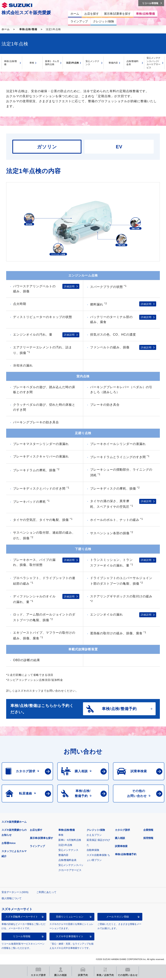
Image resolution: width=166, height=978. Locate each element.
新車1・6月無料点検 (69, 840)
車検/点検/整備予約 (125, 854)
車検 (31, 62)
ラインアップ (37, 846)
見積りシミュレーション (69, 916)
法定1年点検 (72, 62)
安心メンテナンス (92, 63)
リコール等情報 (21, 936)
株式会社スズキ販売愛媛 (26, 12)
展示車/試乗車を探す (41, 838)
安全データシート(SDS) (15, 892)
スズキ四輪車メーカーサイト (21, 916)
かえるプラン (94, 834)
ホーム (6, 29)
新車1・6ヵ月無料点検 (52, 63)
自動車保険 (93, 850)
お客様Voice (9, 843)
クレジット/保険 (96, 829)
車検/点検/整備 (28, 29)
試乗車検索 (121, 846)
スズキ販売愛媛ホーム (14, 821)
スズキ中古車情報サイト (69, 936)
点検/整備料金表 (132, 63)
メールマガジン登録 (117, 916)
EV (119, 146)
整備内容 (113, 62)
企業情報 (148, 829)
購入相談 (120, 838)
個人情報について (12, 898)
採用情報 (148, 838)
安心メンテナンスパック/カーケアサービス (153, 63)
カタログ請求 (122, 829)
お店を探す (36, 829)
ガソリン (47, 146)
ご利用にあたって (46, 892)
